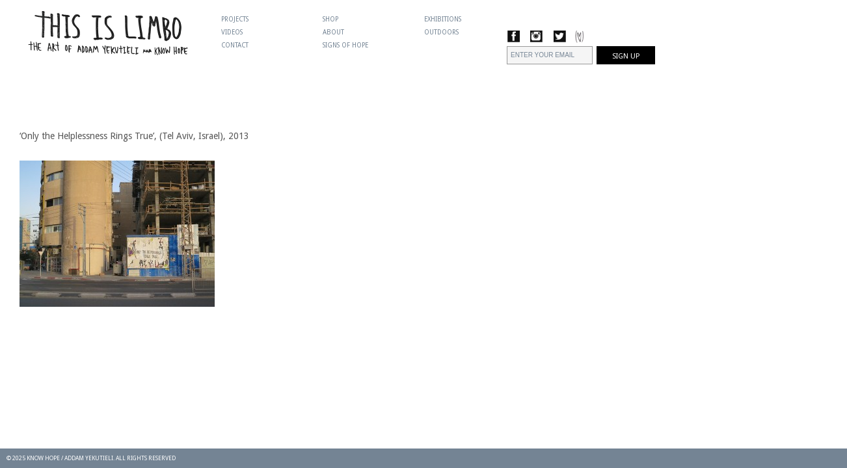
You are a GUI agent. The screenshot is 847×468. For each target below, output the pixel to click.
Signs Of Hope (345, 45)
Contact (235, 45)
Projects (235, 19)
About (333, 32)
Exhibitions (442, 19)
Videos (232, 32)
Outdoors (441, 32)
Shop (330, 19)
